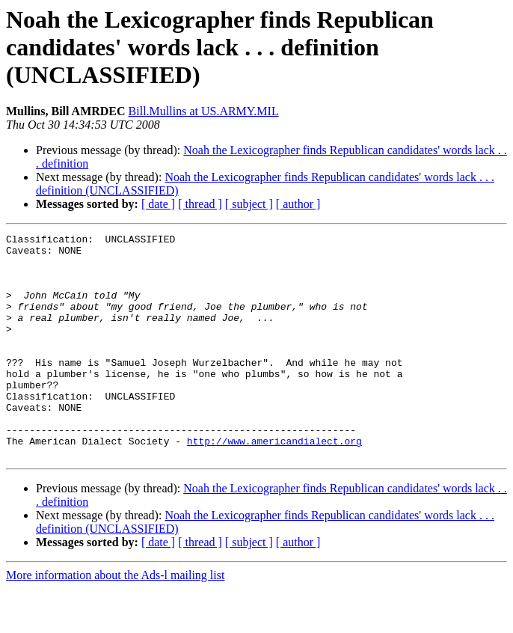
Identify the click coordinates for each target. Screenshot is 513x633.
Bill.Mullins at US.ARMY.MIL (204, 111)
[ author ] (298, 204)
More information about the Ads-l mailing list (115, 620)
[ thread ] (200, 204)
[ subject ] (249, 204)
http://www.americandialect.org (274, 483)
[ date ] (158, 204)
